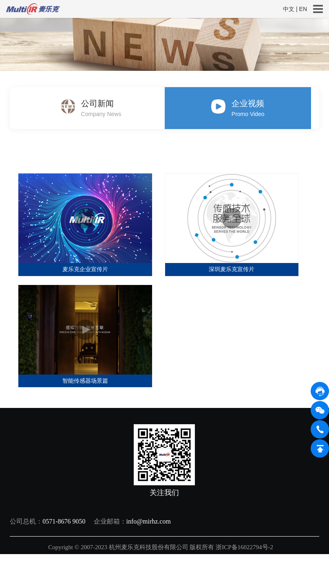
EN (303, 9)
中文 (288, 9)
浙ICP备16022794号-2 (245, 547)
